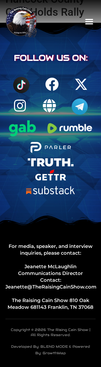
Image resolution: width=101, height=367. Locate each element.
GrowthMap (54, 353)
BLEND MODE (54, 346)
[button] (89, 21)
